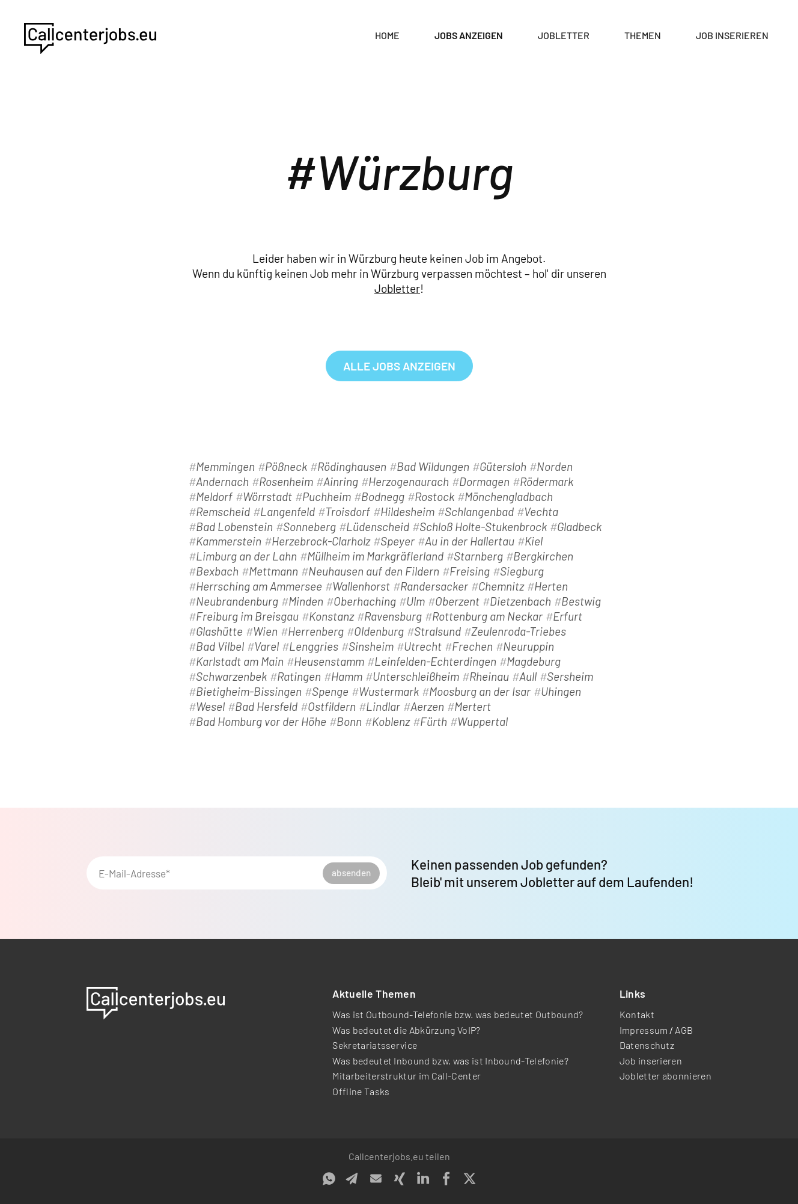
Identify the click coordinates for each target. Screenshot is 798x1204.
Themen (642, 35)
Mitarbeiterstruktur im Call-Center (406, 1075)
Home (387, 35)
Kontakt (637, 1014)
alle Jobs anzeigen (399, 366)
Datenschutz (647, 1045)
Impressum (644, 1030)
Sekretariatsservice (374, 1045)
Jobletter (563, 35)
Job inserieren (732, 35)
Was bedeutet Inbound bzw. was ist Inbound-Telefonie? (450, 1060)
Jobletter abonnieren (665, 1075)
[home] (90, 36)
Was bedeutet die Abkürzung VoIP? (406, 1030)
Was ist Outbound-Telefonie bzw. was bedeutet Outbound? (457, 1014)
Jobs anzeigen (468, 35)
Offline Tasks (360, 1091)
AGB (684, 1030)
